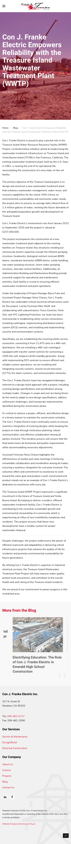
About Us (7, 764)
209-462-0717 (16, 716)
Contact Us (8, 787)
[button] (3, 6)
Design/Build (9, 742)
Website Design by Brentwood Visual (18, 824)
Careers (6, 770)
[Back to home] (35, 6)
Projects (6, 776)
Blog (5, 781)
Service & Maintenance (15, 736)
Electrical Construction (14, 748)
